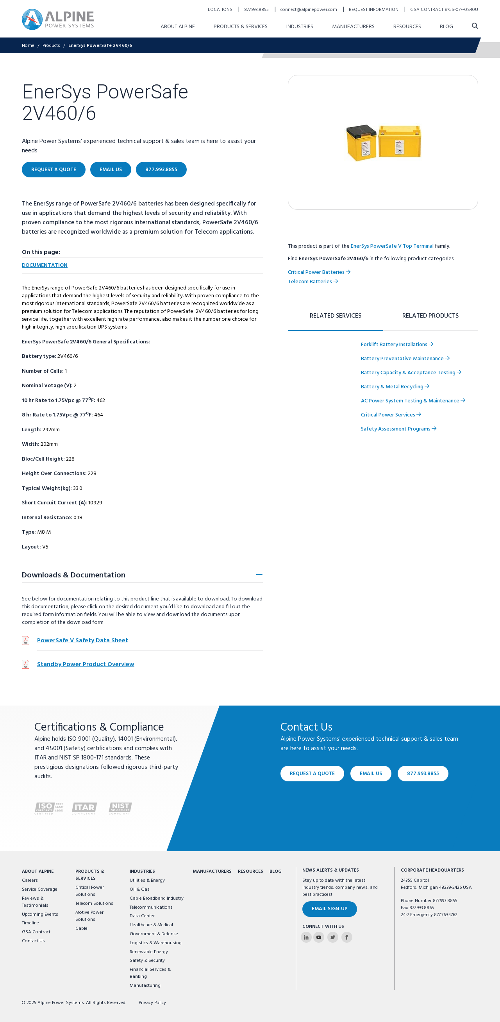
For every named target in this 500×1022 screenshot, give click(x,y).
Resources (250, 871)
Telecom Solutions (94, 904)
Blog (276, 871)
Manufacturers (212, 871)
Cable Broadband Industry (157, 898)
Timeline (30, 923)
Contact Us (33, 941)
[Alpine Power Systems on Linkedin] (306, 937)
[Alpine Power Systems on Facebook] (346, 937)
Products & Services (89, 875)
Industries (142, 871)
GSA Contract (36, 932)
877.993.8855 (423, 773)
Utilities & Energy (147, 880)
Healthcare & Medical (151, 925)
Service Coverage (39, 889)
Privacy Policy (152, 1002)
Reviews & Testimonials (35, 902)
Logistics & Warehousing (156, 943)
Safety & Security (147, 961)
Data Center (142, 916)
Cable (81, 929)
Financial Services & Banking (150, 973)
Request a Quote (312, 773)
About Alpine (38, 871)
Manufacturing (145, 986)
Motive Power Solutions (89, 916)
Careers (30, 880)
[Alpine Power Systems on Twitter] (332, 937)
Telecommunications (151, 907)
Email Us (371, 773)
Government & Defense (154, 934)
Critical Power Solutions (89, 891)
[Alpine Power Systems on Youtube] (318, 937)
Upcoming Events (40, 914)
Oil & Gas (140, 889)
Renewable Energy (149, 952)
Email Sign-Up (330, 909)
